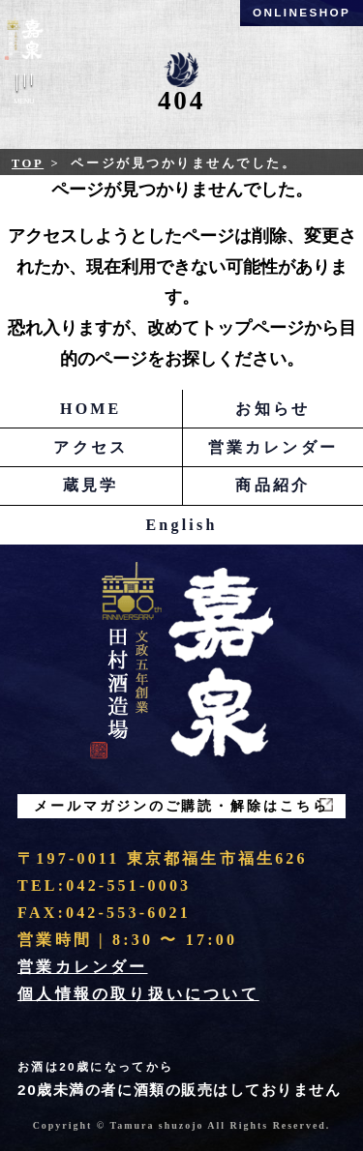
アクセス (90, 447)
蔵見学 (91, 485)
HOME (90, 408)
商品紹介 (272, 485)
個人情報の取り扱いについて (138, 994)
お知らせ (272, 408)
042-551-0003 (128, 885)
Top (28, 163)
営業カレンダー (273, 447)
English (182, 524)
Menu (24, 92)
